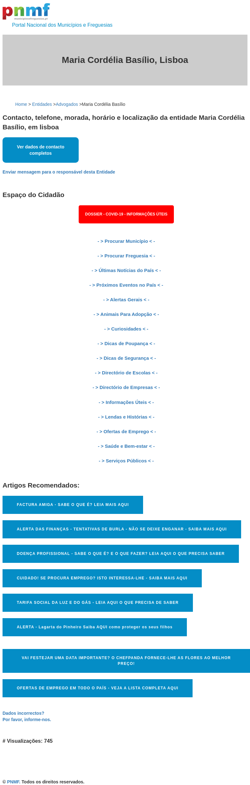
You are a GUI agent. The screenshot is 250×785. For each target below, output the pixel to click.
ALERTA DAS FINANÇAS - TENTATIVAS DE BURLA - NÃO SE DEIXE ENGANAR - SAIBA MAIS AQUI (122, 529)
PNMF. (13, 781)
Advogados (67, 104)
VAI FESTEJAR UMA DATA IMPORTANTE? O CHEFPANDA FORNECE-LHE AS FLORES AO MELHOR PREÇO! (126, 661)
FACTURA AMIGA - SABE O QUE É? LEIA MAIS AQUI (73, 504)
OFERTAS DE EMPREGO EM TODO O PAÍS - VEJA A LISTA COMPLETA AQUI (97, 688)
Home (21, 104)
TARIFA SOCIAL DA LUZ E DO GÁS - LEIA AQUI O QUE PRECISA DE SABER (98, 602)
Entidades (42, 104)
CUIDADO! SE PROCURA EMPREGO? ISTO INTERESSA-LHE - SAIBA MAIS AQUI (102, 578)
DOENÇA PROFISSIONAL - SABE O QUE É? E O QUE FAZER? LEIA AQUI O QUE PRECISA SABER (121, 553)
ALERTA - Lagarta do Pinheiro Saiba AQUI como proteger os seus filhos (95, 627)
